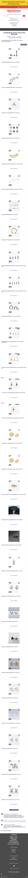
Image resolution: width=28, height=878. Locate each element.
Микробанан (19, 14)
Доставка (13, 849)
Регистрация (13, 859)
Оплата (13, 850)
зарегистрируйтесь (14, 66)
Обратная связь (15, 23)
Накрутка (15, 14)
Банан (12, 14)
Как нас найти (14, 19)
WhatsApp (14, 25)
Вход (13, 858)
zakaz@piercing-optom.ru (14, 20)
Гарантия (14, 851)
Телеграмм (14, 24)
